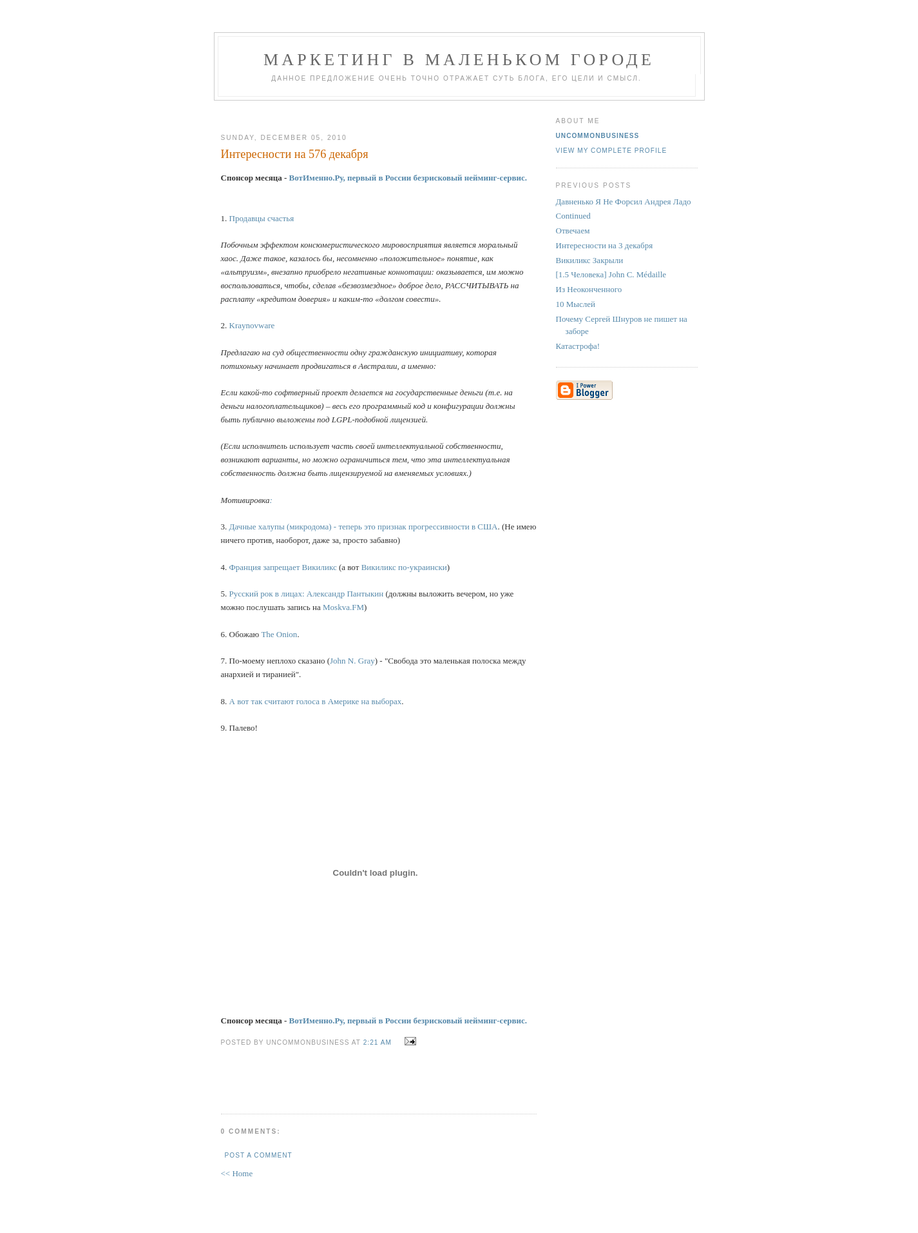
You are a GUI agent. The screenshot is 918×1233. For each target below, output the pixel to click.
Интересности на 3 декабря (604, 245)
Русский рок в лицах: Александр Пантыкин (306, 593)
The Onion (279, 634)
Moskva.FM (343, 607)
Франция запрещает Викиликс (283, 567)
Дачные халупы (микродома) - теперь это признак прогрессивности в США (363, 526)
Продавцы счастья (261, 218)
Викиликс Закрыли (590, 260)
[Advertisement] (373, 112)
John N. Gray (352, 661)
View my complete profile (611, 150)
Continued (573, 216)
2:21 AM (377, 1042)
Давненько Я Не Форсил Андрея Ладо (623, 201)
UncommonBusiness (598, 135)
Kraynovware (252, 325)
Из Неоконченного (589, 289)
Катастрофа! (578, 346)
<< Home (237, 1173)
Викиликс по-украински (404, 567)
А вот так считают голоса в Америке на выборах (315, 701)
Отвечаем (573, 230)
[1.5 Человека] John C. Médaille (611, 274)
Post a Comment (258, 1155)
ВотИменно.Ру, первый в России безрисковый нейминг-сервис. (408, 177)
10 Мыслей (576, 304)
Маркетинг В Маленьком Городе (459, 59)
